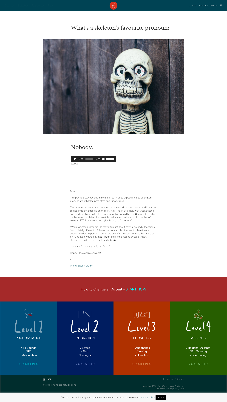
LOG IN (192, 5)
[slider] (89, 159)
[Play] (75, 159)
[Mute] (103, 159)
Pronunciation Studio (81, 265)
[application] (93, 159)
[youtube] (49, 379)
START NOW (136, 289)
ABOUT (214, 5)
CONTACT (203, 5)
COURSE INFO (30, 364)
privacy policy (147, 397)
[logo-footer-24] (113, 3)
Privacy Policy (178, 389)
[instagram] (44, 379)
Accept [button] (160, 397)
